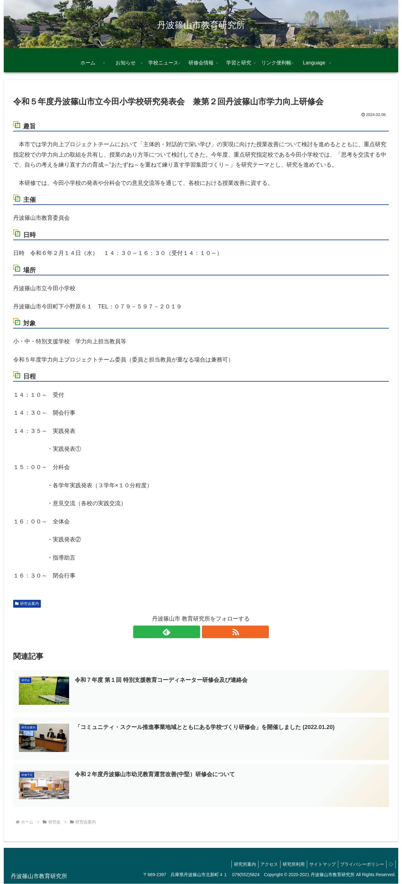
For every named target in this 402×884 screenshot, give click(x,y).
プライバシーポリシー (359, 864)
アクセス (260, 864)
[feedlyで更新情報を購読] (193, 632)
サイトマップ (317, 864)
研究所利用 (287, 864)
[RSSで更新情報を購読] (208, 632)
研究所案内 (234, 864)
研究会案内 (27, 603)
